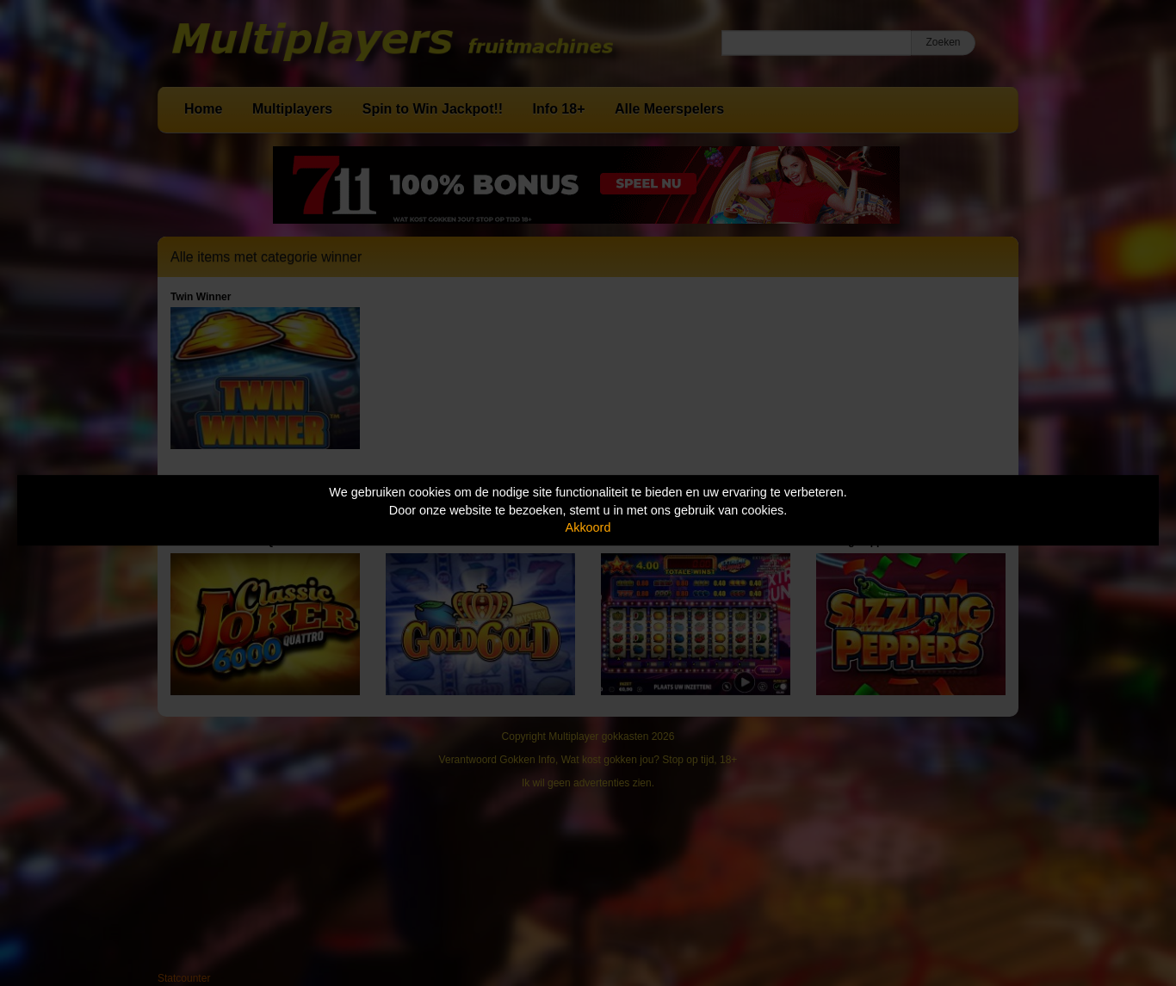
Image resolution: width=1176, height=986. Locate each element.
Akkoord (588, 527)
